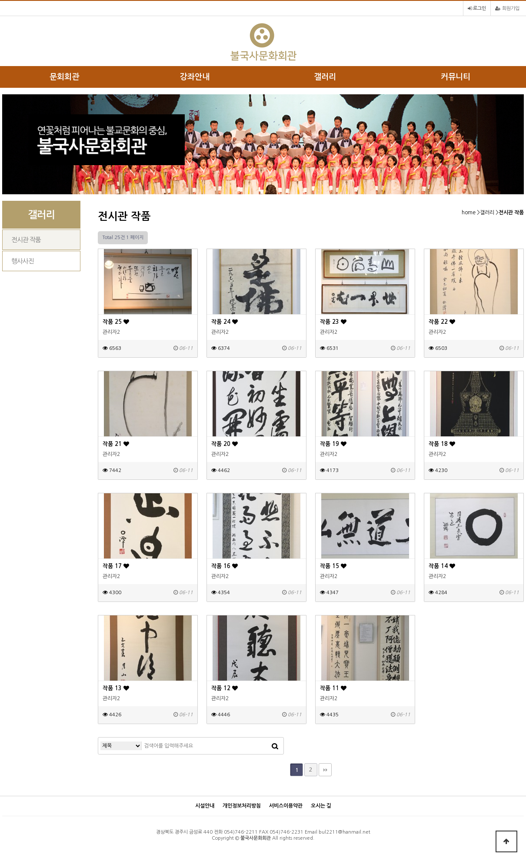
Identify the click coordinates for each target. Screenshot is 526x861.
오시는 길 (321, 805)
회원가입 (507, 8)
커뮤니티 (455, 77)
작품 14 (442, 566)
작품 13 (116, 688)
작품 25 (116, 322)
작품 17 (116, 566)
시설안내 (204, 805)
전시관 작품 (26, 239)
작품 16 (224, 566)
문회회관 (64, 77)
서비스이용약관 (286, 805)
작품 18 (442, 444)
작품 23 (333, 322)
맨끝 (325, 769)
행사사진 (22, 261)
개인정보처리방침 (242, 805)
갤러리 (325, 77)
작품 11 (333, 688)
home (469, 212)
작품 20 (224, 444)
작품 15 (333, 566)
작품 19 (333, 444)
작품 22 (442, 322)
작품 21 (116, 444)
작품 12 (224, 688)
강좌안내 (195, 77)
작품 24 (224, 322)
